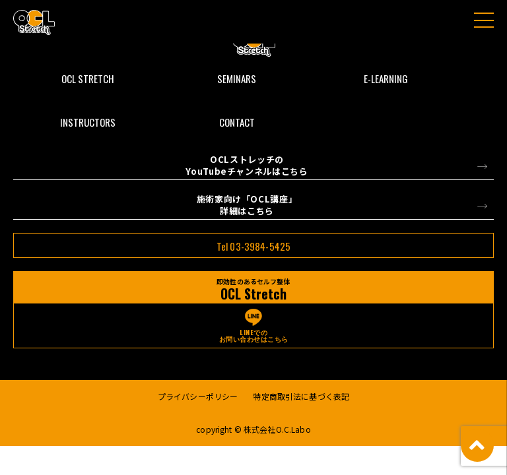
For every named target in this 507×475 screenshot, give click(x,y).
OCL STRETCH (87, 78)
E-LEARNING (386, 78)
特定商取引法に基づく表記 (301, 396)
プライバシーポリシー (198, 396)
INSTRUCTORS (88, 122)
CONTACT (237, 122)
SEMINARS (236, 78)
